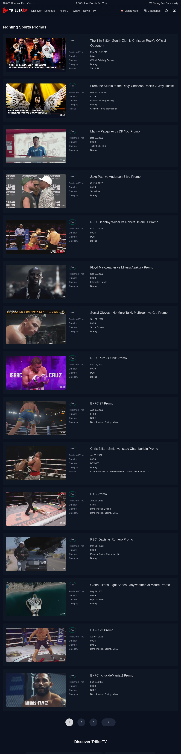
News (86, 10)
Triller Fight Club (98, 146)
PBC (92, 237)
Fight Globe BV (97, 599)
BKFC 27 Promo (101, 403)
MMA (115, 422)
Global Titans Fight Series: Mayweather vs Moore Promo (130, 585)
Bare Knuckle (96, 422)
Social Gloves (97, 327)
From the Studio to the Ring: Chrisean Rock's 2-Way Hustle (132, 86)
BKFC (93, 418)
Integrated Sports (98, 282)
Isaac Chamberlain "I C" (138, 471)
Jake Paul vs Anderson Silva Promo (115, 176)
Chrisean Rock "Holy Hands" (104, 109)
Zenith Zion (95, 68)
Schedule (50, 10)
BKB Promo (98, 494)
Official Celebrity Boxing (101, 60)
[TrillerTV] (15, 10)
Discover (36, 10)
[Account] (174, 11)
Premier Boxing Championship (105, 554)
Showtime (95, 191)
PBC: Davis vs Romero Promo (111, 539)
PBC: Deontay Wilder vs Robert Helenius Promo (124, 222)
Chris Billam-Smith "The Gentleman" (108, 471)
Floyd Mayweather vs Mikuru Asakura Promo (121, 267)
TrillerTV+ (64, 10)
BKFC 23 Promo (101, 630)
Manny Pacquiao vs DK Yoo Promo (115, 131)
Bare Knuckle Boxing (100, 509)
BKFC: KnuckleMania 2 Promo (111, 675)
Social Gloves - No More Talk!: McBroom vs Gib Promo (129, 312)
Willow (76, 10)
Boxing (93, 64)
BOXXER (94, 463)
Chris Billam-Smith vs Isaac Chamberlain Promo (124, 448)
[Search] (166, 11)
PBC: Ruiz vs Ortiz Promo (108, 358)
